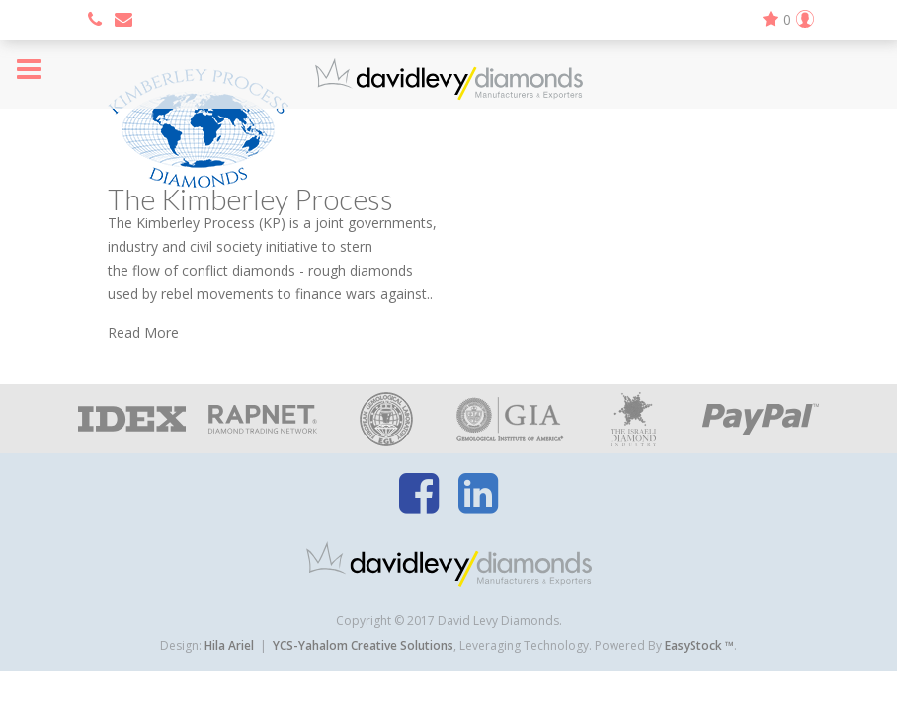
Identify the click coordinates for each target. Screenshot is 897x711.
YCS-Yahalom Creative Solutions (363, 645)
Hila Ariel (229, 645)
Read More (143, 332)
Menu (28, 69)
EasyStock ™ (699, 645)
